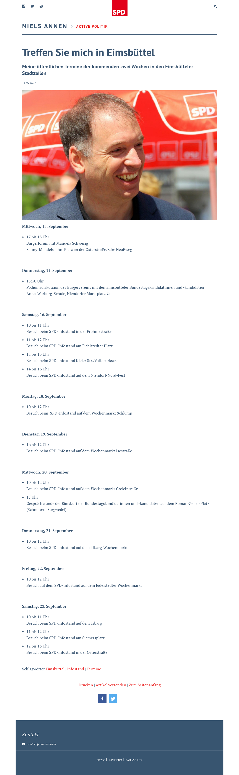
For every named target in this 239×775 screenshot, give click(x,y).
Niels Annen (45, 26)
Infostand (75, 668)
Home (119, 8)
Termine (94, 668)
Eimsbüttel (55, 668)
